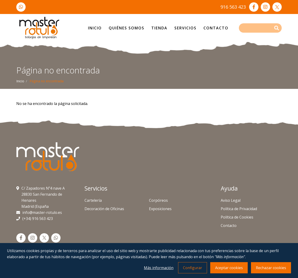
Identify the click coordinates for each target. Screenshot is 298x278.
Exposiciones (160, 208)
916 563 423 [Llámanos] (233, 7)
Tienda (159, 28)
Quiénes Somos (126, 28)
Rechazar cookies (271, 267)
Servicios (185, 28)
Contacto (215, 28)
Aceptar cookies (229, 267)
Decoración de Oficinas (104, 208)
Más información (158, 267)
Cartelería (93, 200)
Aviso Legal (230, 200)
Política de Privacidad (239, 208)
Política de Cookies (237, 217)
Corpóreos (158, 200)
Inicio (95, 28)
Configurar (192, 267)
